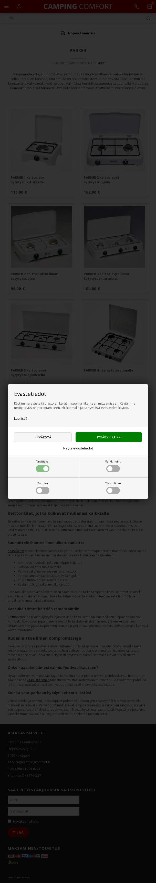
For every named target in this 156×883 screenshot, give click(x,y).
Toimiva (42, 487)
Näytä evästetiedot (78, 448)
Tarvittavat (42, 466)
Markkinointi (113, 466)
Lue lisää (20, 418)
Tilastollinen (113, 487)
